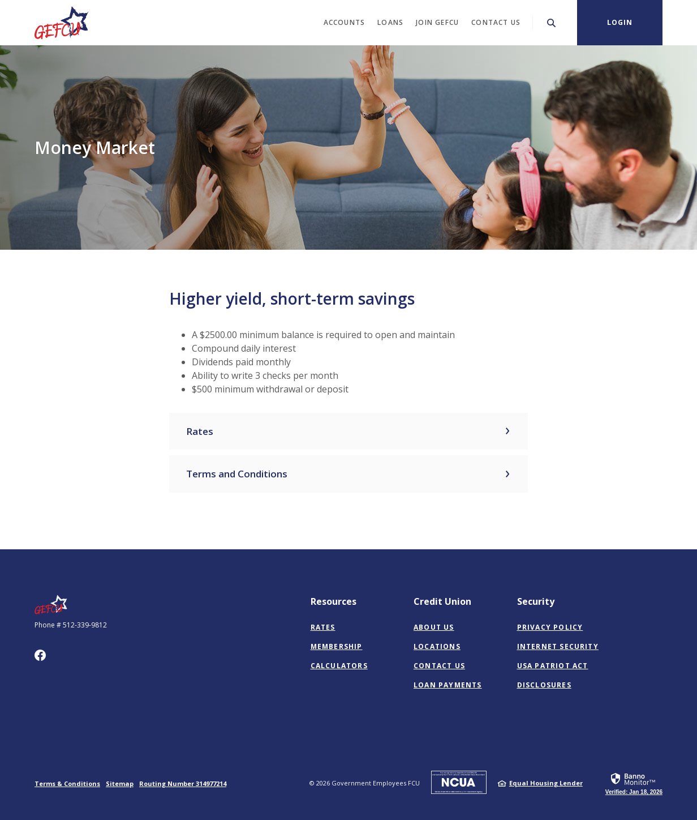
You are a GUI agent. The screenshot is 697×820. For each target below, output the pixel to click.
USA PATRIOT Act (552, 665)
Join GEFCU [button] (437, 22)
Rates (323, 627)
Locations (437, 646)
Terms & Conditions (67, 783)
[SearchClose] (552, 23)
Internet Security (558, 646)
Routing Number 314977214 (182, 783)
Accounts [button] (344, 22)
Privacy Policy (550, 627)
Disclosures (544, 685)
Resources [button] (333, 601)
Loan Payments (448, 685)
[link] (633, 783)
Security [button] (535, 601)
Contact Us (439, 665)
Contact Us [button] (495, 22)
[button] (348, 431)
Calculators (339, 665)
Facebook (40, 655)
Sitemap (120, 783)
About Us (434, 627)
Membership (337, 646)
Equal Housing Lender (546, 783)
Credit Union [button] (442, 601)
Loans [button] (390, 22)
